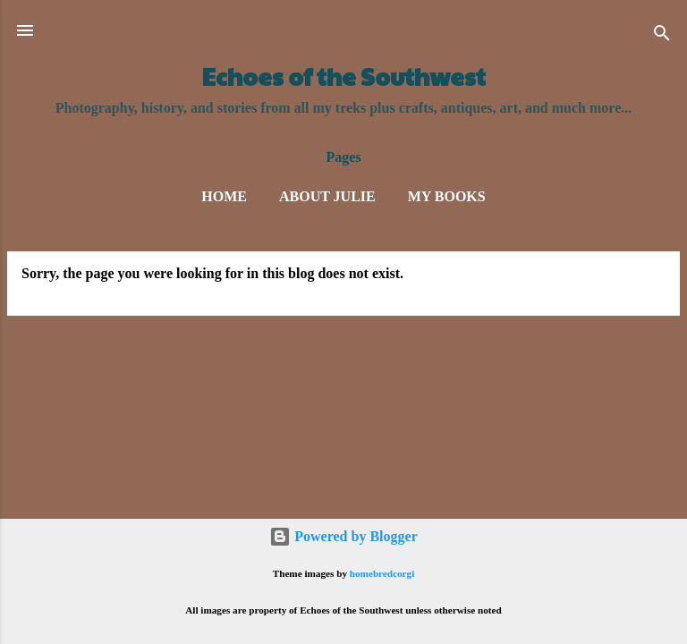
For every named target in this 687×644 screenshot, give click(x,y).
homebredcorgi (382, 573)
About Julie (327, 196)
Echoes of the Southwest (344, 76)
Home (224, 196)
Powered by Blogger (343, 536)
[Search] (662, 36)
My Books (447, 196)
